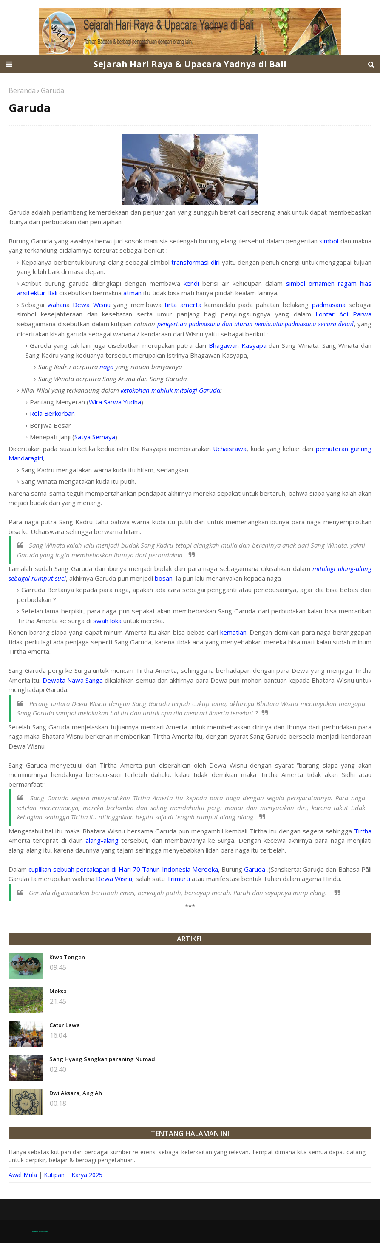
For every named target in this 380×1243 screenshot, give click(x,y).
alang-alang (102, 840)
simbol (328, 241)
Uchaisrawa (230, 448)
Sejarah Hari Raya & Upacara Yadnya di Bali (190, 64)
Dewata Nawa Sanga (73, 680)
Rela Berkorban (52, 413)
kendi (191, 283)
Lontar (325, 314)
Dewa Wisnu (92, 304)
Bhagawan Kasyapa (238, 345)
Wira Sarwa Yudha (115, 402)
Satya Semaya (94, 436)
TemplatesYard (40, 1231)
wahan (57, 304)
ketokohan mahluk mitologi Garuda (170, 390)
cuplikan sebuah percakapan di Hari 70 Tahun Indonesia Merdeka (123, 869)
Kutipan (54, 1175)
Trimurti (178, 878)
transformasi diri (195, 262)
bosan (164, 578)
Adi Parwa (355, 314)
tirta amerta (182, 304)
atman (132, 292)
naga (106, 366)
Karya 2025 (86, 1175)
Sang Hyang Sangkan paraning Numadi (103, 1059)
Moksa (58, 991)
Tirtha (362, 831)
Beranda (22, 90)
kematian (233, 632)
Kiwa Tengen (67, 957)
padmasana (329, 304)
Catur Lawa (64, 1025)
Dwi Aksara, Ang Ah (75, 1093)
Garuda (254, 869)
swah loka (107, 620)
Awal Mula (23, 1175)
